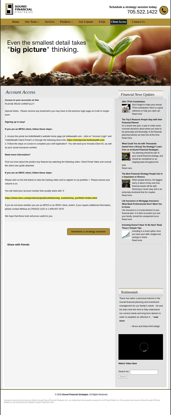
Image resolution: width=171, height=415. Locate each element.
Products (65, 21)
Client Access (118, 21)
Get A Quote (86, 21)
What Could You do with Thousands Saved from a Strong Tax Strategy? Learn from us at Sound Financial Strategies (142, 146)
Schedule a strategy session (88, 231)
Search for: (123, 371)
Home (15, 21)
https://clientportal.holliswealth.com (86, 140)
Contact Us (138, 21)
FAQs (102, 21)
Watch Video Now (127, 363)
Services (49, 21)
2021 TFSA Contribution (133, 101)
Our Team (31, 21)
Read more (137, 114)
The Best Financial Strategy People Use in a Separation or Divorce (142, 175)
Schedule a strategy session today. (133, 7)
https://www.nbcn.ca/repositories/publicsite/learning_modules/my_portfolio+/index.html (51, 198)
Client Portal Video (90, 162)
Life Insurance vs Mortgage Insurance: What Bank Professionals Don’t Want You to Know (142, 204)
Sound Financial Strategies (75, 394)
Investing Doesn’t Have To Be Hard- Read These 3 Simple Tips (142, 226)
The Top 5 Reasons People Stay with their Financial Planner (142, 121)
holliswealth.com (74, 136)
